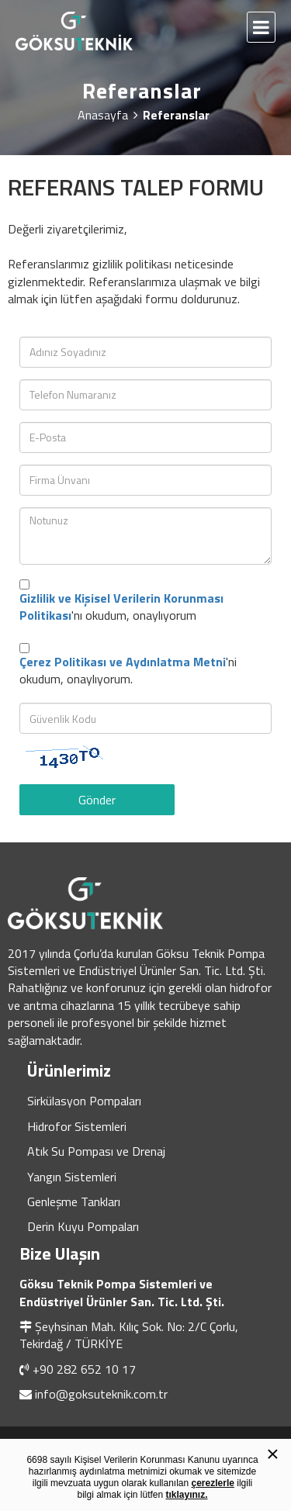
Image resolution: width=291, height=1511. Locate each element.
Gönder (97, 799)
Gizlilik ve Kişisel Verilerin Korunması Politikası (121, 606)
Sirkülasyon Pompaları (84, 1100)
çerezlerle (213, 1483)
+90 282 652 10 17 (84, 1369)
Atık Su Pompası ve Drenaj (96, 1151)
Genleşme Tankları (73, 1201)
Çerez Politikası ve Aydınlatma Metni (122, 661)
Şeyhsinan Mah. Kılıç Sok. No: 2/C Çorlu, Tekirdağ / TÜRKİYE (128, 1335)
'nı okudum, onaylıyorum (121, 607)
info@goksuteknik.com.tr (101, 1394)
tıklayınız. (187, 1494)
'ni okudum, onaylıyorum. (128, 670)
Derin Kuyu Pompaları (83, 1226)
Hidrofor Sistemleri (76, 1126)
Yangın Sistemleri (71, 1176)
